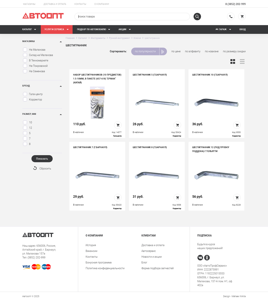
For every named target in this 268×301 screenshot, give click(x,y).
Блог (144, 262)
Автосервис (148, 250)
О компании (101, 4)
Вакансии (91, 250)
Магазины (29, 4)
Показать (42, 158)
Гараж (223, 29)
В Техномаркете (35, 60)
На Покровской (35, 66)
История (91, 245)
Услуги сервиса (56, 29)
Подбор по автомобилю (93, 29)
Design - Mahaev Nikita (234, 296)
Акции (125, 29)
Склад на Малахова (38, 55)
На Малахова (34, 50)
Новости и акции (151, 256)
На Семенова (34, 71)
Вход (243, 29)
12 (27, 128)
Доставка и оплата (55, 4)
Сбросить (45, 168)
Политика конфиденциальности (105, 268)
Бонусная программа (99, 262)
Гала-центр (33, 94)
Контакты (80, 4)
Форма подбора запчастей (157, 268)
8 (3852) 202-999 (235, 4)
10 (27, 122)
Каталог (29, 29)
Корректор (32, 99)
